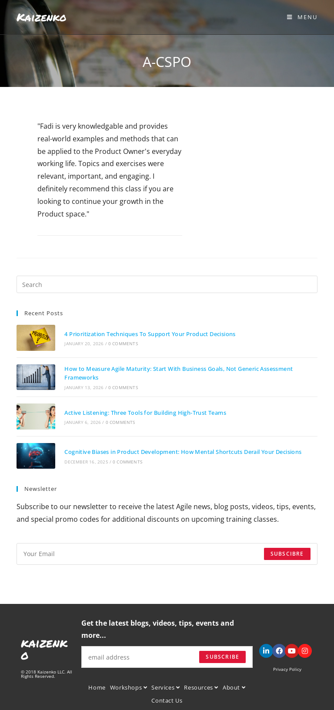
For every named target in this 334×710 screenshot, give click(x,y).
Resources (201, 686)
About (234, 686)
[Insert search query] (167, 284)
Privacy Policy (287, 668)
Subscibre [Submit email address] (287, 552)
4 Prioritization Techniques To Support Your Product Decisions (149, 333)
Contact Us (166, 699)
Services (165, 686)
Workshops (128, 686)
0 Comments (122, 343)
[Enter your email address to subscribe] (167, 552)
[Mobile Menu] (302, 17)
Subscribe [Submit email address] (222, 655)
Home (96, 686)
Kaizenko (42, 17)
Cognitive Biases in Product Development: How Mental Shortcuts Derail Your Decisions (182, 450)
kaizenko (44, 647)
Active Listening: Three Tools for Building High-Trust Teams (145, 412)
